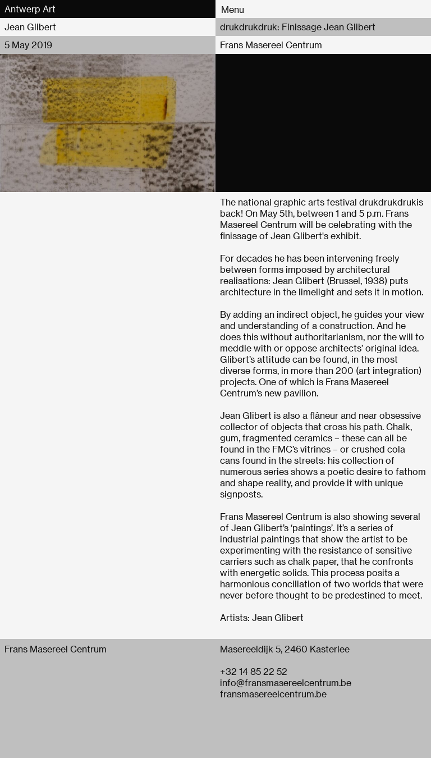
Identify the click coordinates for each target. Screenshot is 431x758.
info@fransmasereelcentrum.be (285, 682)
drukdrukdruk (387, 202)
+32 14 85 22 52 (253, 671)
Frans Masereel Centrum (271, 44)
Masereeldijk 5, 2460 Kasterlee (285, 648)
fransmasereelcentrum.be (273, 693)
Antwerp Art (30, 8)
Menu (232, 9)
